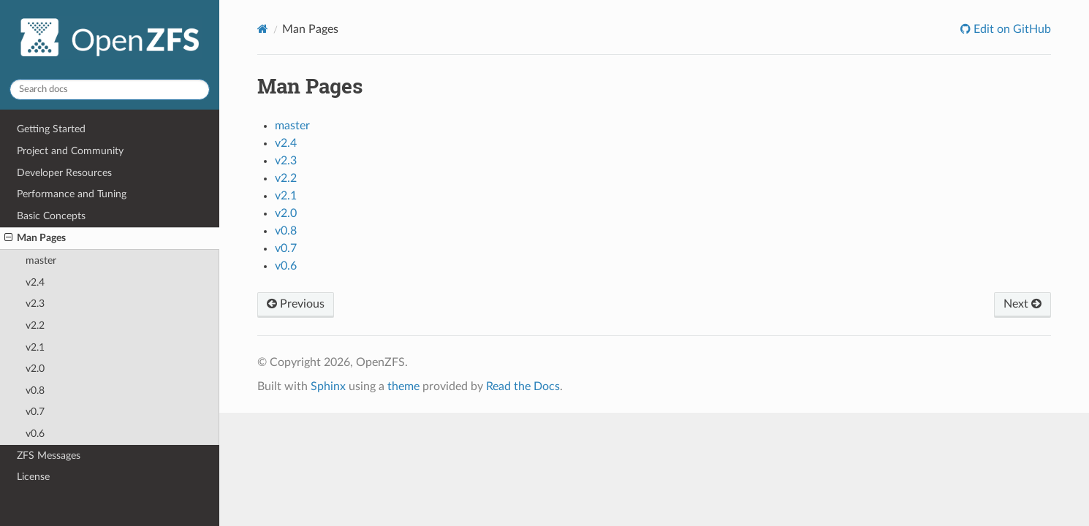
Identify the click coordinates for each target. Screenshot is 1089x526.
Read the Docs (523, 386)
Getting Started (51, 128)
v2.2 (35, 325)
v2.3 (35, 303)
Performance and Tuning (71, 193)
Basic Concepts (51, 215)
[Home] (262, 29)
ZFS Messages (48, 455)
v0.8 (35, 390)
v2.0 (35, 368)
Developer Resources (64, 172)
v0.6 (35, 433)
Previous (296, 304)
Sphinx (328, 386)
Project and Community (70, 150)
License (33, 476)
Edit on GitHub (1011, 29)
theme (403, 386)
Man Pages (35, 238)
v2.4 (35, 282)
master (41, 260)
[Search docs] (110, 89)
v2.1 (35, 347)
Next (1022, 304)
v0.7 (35, 411)
